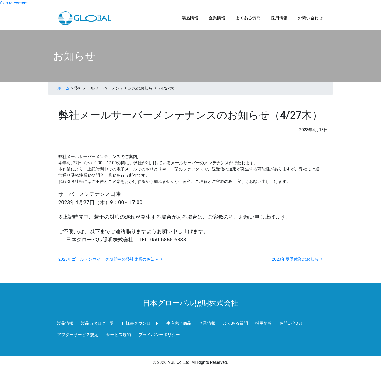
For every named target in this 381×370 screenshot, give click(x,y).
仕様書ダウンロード (140, 323)
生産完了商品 (178, 323)
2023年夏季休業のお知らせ (297, 259)
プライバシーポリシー (159, 334)
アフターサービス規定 (77, 334)
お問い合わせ (291, 323)
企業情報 (207, 323)
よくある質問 (235, 323)
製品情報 (65, 323)
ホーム (63, 88)
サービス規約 (118, 334)
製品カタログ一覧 (97, 323)
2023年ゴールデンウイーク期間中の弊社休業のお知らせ (110, 259)
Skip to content (14, 3)
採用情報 (263, 323)
